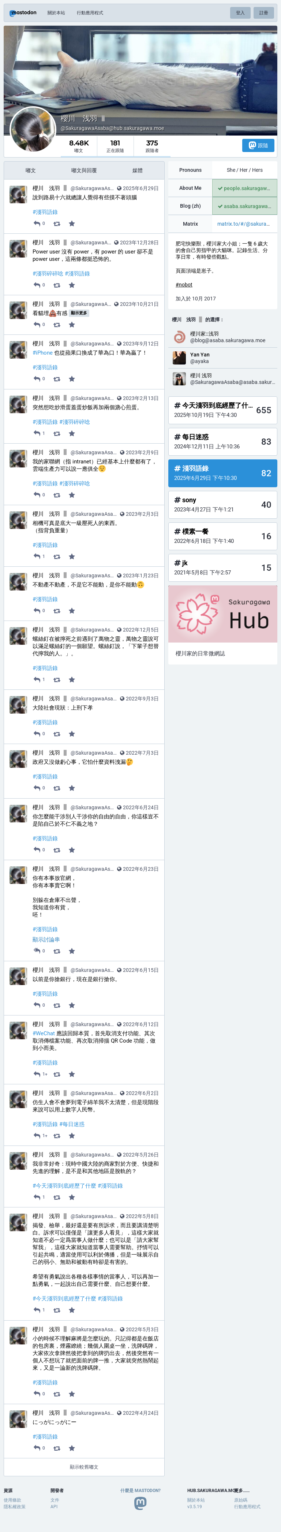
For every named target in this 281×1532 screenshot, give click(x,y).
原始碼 (240, 1500)
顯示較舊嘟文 (84, 1467)
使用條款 (12, 1500)
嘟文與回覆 (84, 170)
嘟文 (31, 170)
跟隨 (258, 145)
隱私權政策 (15, 1506)
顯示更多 (79, 313)
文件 (54, 1500)
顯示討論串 (46, 939)
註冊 (263, 12)
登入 (240, 12)
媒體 (137, 170)
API (53, 1506)
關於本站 (56, 12)
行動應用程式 (90, 12)
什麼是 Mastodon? (140, 1490)
